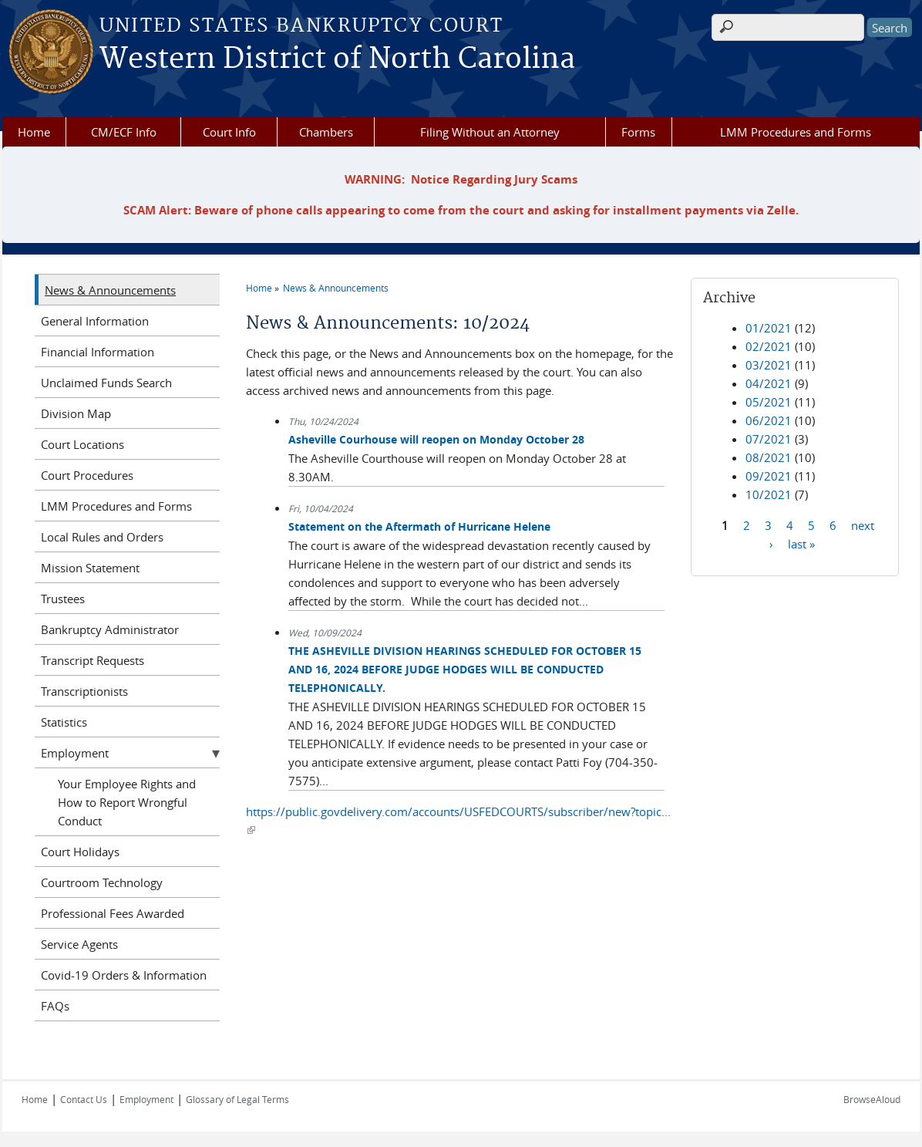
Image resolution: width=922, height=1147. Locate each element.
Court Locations (82, 444)
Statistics (64, 722)
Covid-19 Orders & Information (124, 975)
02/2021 (768, 346)
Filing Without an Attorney (490, 132)
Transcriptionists (84, 691)
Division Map (76, 413)
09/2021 (768, 476)
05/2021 (768, 402)
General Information (95, 321)
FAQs (55, 1006)
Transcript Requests (92, 660)
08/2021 (768, 457)
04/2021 (768, 383)
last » (801, 543)
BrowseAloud (871, 1099)
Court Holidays (80, 851)
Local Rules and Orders (102, 537)
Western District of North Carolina (337, 59)
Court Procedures (87, 475)
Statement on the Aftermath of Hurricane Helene (419, 526)
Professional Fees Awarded (112, 913)
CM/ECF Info (123, 132)
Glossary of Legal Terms (237, 1099)
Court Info (229, 132)
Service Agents (79, 944)
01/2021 (768, 328)
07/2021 (768, 439)
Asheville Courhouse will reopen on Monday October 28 (436, 439)
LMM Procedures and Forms (795, 132)
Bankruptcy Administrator (110, 629)
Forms (638, 132)
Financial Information (97, 351)
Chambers (326, 132)
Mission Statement (90, 567)
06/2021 (768, 420)
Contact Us (83, 1099)
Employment (75, 753)
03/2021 (768, 365)
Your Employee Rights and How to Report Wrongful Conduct (127, 802)
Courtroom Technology (102, 882)
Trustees (63, 598)
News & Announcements (336, 288)
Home (34, 132)
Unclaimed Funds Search (106, 382)
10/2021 (768, 494)
